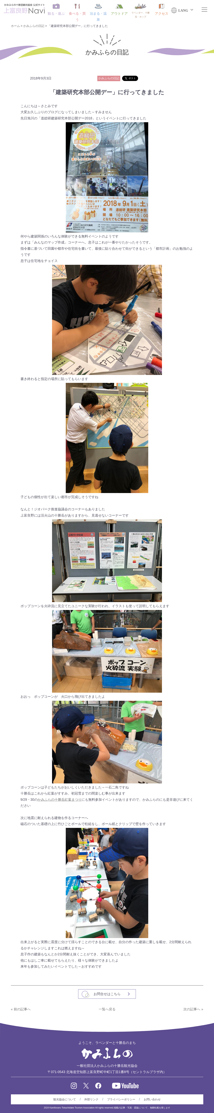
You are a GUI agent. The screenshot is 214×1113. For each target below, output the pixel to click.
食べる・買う (77, 12)
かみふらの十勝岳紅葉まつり (60, 800)
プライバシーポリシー (121, 1099)
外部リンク (91, 1099)
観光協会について (64, 1099)
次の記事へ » (193, 1009)
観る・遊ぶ (56, 9)
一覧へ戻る (107, 1009)
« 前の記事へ (21, 1009)
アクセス (161, 9)
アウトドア (119, 9)
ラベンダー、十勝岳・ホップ (141, 11)
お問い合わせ (152, 1099)
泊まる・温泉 (98, 12)
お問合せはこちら (107, 994)
